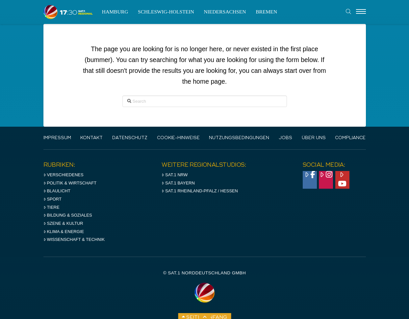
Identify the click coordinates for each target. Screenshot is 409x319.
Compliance (350, 138)
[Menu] (361, 11)
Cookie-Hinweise (178, 138)
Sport (52, 199)
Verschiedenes (63, 174)
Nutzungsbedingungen (239, 138)
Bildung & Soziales (67, 215)
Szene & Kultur (63, 223)
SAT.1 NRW (175, 174)
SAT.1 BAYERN (178, 183)
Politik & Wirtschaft (70, 183)
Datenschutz (129, 138)
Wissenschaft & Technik (74, 239)
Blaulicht (56, 190)
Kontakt (91, 138)
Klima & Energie (63, 231)
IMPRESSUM (57, 138)
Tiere (51, 207)
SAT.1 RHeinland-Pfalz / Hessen (200, 190)
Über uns (314, 138)
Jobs (285, 138)
